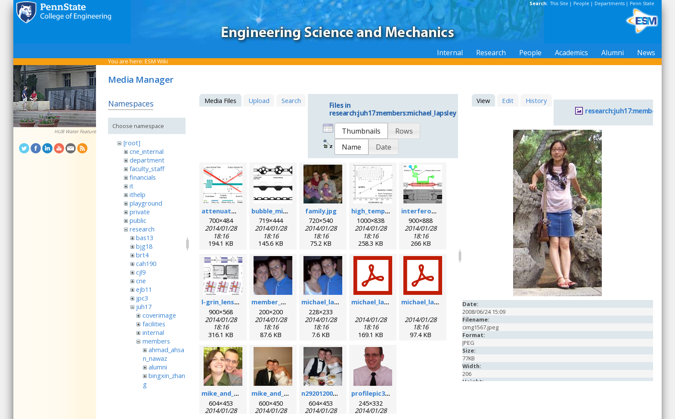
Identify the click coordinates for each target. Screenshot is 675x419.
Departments (609, 3)
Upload (258, 100)
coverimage (159, 315)
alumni (158, 367)
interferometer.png (433, 210)
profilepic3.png (375, 393)
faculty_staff (147, 168)
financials (143, 177)
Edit (508, 100)
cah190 (146, 263)
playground (146, 203)
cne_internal (147, 151)
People (581, 3)
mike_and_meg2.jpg (282, 393)
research (142, 229)
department (147, 160)
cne (141, 280)
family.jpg (321, 210)
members (156, 341)
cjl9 (141, 272)
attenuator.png (226, 210)
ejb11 (144, 289)
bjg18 (144, 246)
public (138, 220)
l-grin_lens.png (224, 301)
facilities (153, 323)
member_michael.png (285, 301)
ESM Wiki (156, 61)
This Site (559, 3)
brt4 (142, 254)
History (536, 100)
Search (291, 100)
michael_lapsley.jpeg (333, 301)
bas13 (144, 237)
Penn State (642, 3)
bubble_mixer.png (279, 210)
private (140, 211)
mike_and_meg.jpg (230, 393)
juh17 (144, 306)
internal (153, 332)
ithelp (138, 194)
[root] (132, 142)
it (131, 185)
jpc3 (142, 298)
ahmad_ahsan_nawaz (163, 354)
